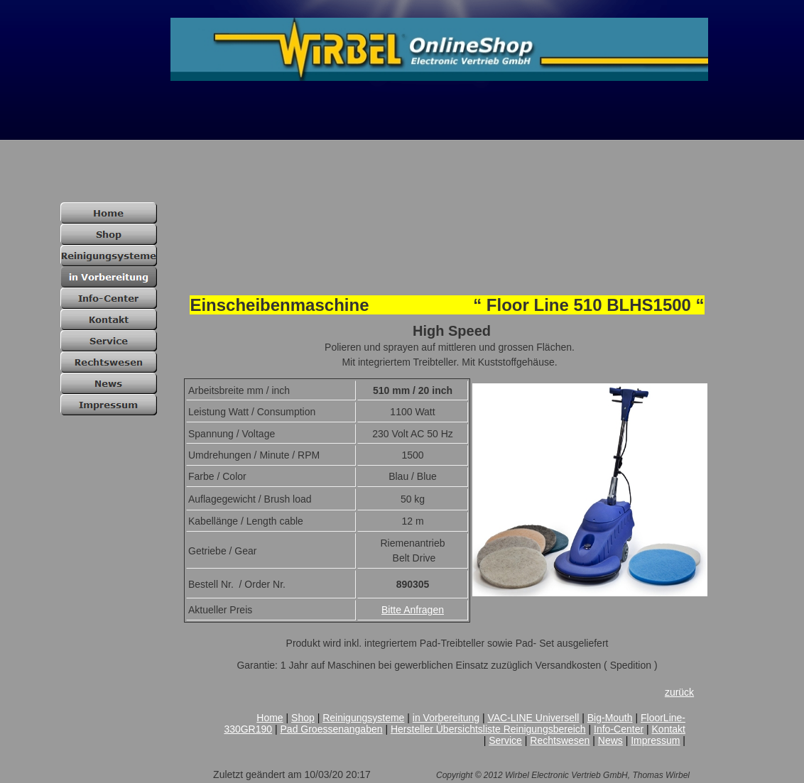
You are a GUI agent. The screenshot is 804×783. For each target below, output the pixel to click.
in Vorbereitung (446, 717)
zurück (679, 692)
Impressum (655, 740)
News (610, 740)
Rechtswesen (560, 740)
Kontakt (668, 729)
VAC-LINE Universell (533, 717)
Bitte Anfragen (412, 609)
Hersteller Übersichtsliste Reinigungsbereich (488, 729)
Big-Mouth (610, 717)
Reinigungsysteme (363, 717)
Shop (303, 717)
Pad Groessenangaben (332, 729)
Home (269, 717)
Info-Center (618, 729)
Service (505, 740)
